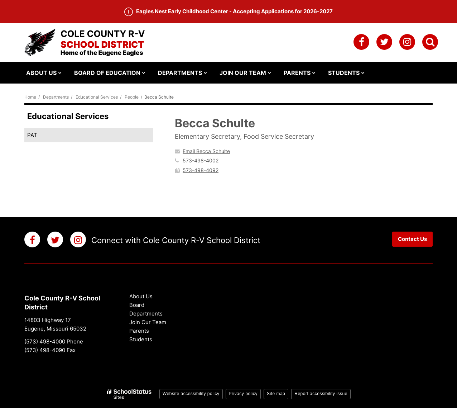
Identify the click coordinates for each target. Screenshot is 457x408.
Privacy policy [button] (243, 393)
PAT (32, 135)
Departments (56, 97)
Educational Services (97, 97)
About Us (141, 296)
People (132, 97)
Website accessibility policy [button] (191, 393)
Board (136, 305)
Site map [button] (276, 393)
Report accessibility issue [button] (320, 393)
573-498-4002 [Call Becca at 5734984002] (200, 160)
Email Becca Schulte (206, 151)
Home (30, 97)
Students (140, 339)
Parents (139, 330)
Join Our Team (147, 322)
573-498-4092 (200, 170)
